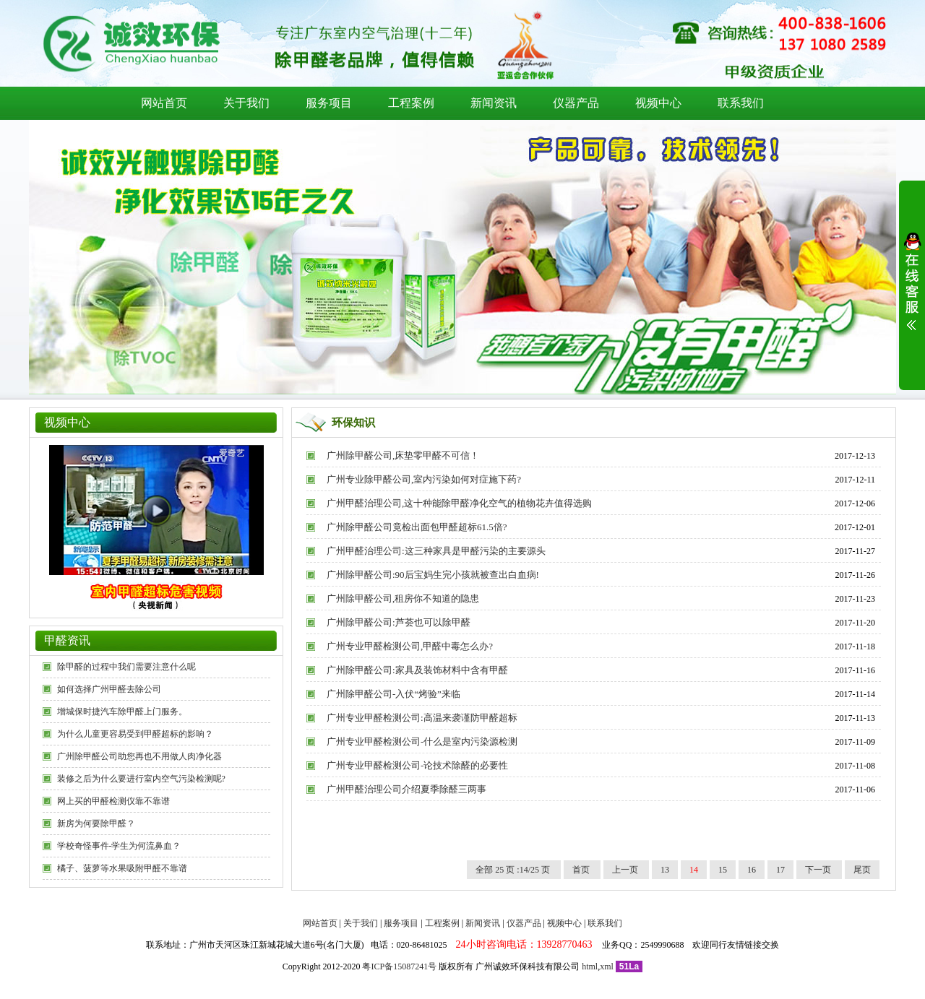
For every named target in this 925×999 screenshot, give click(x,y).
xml (607, 966)
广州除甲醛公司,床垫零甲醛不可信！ (403, 455)
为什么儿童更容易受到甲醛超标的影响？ (135, 734)
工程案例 (411, 103)
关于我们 (246, 103)
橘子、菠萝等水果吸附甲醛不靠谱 (122, 868)
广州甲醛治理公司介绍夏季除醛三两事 (406, 789)
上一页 (626, 870)
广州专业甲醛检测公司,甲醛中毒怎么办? (410, 646)
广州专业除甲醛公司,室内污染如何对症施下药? (424, 479)
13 (665, 870)
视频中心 (658, 103)
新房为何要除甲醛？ (96, 823)
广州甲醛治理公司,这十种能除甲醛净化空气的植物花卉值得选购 (459, 503)
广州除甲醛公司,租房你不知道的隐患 (403, 598)
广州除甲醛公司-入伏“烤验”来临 (393, 693)
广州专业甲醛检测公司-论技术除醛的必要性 (417, 765)
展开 (912, 290)
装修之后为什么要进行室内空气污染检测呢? (141, 779)
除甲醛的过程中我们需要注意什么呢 (126, 667)
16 (751, 870)
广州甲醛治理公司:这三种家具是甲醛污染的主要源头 (436, 550)
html (590, 966)
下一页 (819, 870)
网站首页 (164, 103)
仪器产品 (576, 103)
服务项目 (329, 103)
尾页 (862, 870)
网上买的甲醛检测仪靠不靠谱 (113, 801)
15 (722, 870)
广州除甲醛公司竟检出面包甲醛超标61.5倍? (417, 527)
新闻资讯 (493, 103)
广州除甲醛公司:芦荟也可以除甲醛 (398, 622)
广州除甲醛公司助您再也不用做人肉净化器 (139, 756)
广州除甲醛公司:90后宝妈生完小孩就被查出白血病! (433, 574)
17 (780, 870)
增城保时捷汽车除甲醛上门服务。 (122, 711)
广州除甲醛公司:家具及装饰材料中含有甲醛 (417, 670)
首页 (582, 870)
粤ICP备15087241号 (399, 966)
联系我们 (741, 103)
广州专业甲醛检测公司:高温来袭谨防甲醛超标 (422, 717)
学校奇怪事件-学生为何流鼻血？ (119, 846)
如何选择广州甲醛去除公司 (109, 689)
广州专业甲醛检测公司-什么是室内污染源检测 (422, 741)
